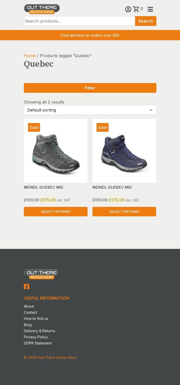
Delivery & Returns (39, 331)
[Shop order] (90, 110)
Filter (90, 87)
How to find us (36, 318)
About (29, 306)
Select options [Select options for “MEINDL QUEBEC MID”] (55, 212)
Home (30, 55)
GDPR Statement (38, 343)
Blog (28, 324)
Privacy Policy (36, 337)
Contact (30, 312)
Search (145, 21)
